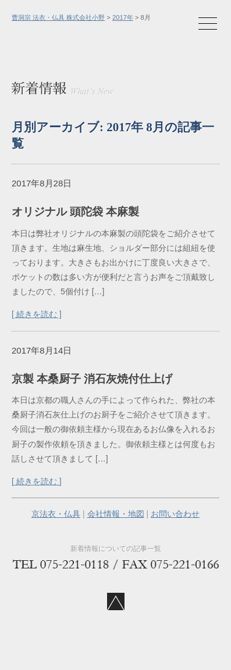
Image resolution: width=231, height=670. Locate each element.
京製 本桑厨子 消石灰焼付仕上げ (92, 379)
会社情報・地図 (115, 513)
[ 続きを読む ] (37, 314)
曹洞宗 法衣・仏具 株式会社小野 (58, 17)
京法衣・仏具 (55, 513)
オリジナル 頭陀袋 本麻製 (75, 212)
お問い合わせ (175, 513)
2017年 (122, 17)
